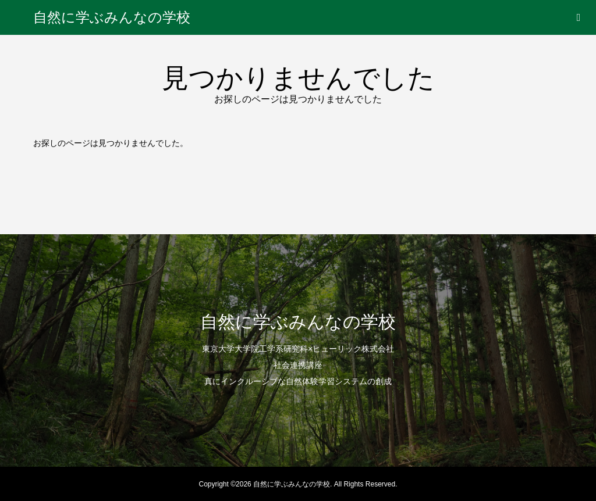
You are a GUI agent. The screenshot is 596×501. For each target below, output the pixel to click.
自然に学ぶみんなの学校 (111, 17)
